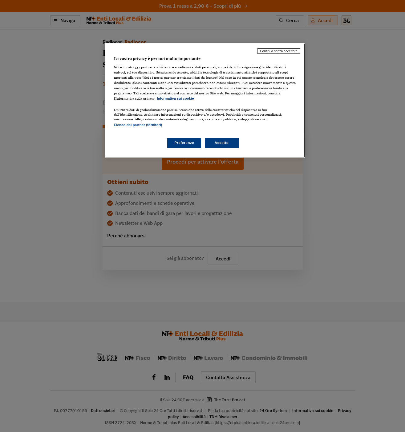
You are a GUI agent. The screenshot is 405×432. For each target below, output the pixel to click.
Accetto (222, 143)
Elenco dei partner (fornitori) (138, 125)
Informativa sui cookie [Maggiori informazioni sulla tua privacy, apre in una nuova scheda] (175, 98)
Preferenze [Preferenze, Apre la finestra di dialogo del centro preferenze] (184, 143)
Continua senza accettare (279, 51)
